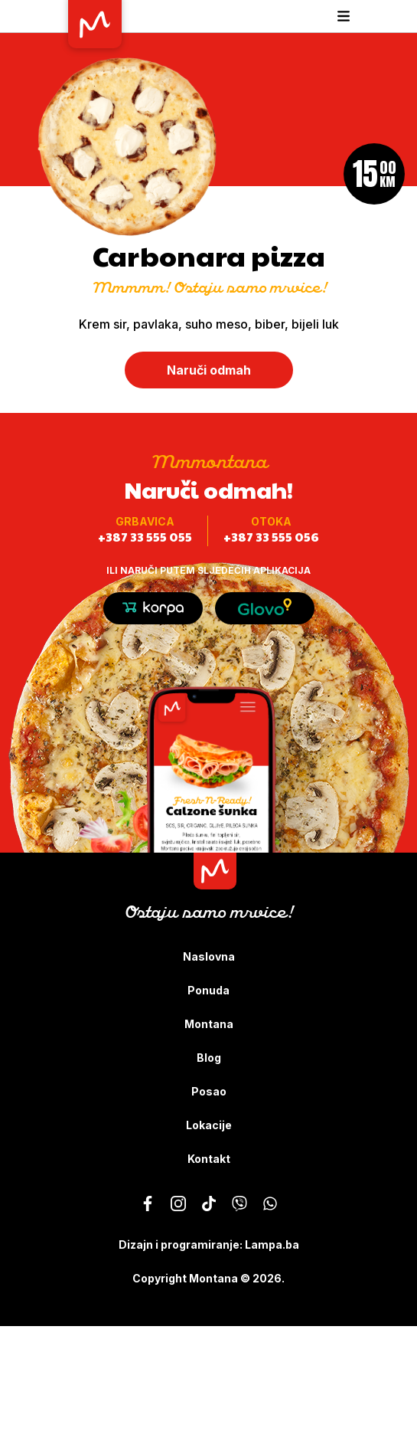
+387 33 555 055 (145, 536)
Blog (209, 1057)
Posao (208, 1091)
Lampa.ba (272, 1244)
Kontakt (208, 1158)
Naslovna (209, 956)
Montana (208, 1023)
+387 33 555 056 (271, 536)
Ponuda (208, 990)
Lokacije (209, 1125)
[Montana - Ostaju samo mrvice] (147, 1203)
